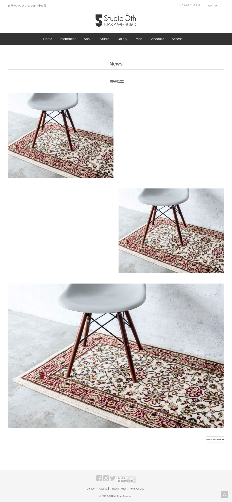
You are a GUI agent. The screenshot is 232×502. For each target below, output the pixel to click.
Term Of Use (137, 488)
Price (138, 39)
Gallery (122, 39)
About (88, 39)
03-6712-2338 (190, 5)
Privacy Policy (119, 488)
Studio (104, 39)
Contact (213, 5)
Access (176, 39)
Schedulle (157, 39)
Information (67, 39)
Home (47, 39)
